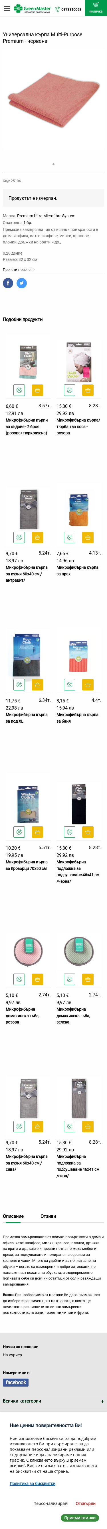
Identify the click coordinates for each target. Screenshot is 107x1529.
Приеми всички (80, 1517)
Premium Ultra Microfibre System (46, 215)
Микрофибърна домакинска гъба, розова (22, 1015)
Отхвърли (86, 1503)
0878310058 (71, 9)
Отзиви (48, 1216)
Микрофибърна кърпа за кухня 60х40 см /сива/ (27, 1163)
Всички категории (22, 1401)
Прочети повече (19, 269)
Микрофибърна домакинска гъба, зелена (73, 1015)
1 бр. (27, 222)
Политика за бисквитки (32, 1483)
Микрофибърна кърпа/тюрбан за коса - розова (78, 426)
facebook (16, 1382)
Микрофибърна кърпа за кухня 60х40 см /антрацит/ (27, 574)
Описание (13, 1216)
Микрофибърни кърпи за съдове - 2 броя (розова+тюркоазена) (27, 426)
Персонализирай (50, 1503)
